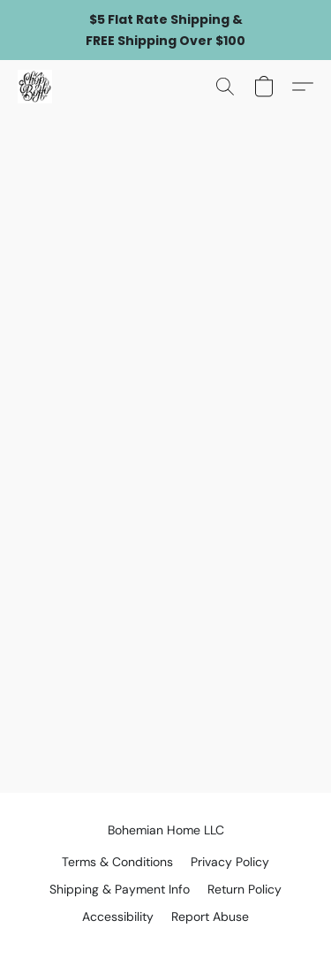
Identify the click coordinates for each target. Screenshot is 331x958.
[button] (36, 86)
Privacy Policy (230, 862)
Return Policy (244, 889)
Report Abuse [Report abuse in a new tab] (210, 916)
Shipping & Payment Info (119, 889)
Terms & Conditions (117, 862)
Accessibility (118, 916)
